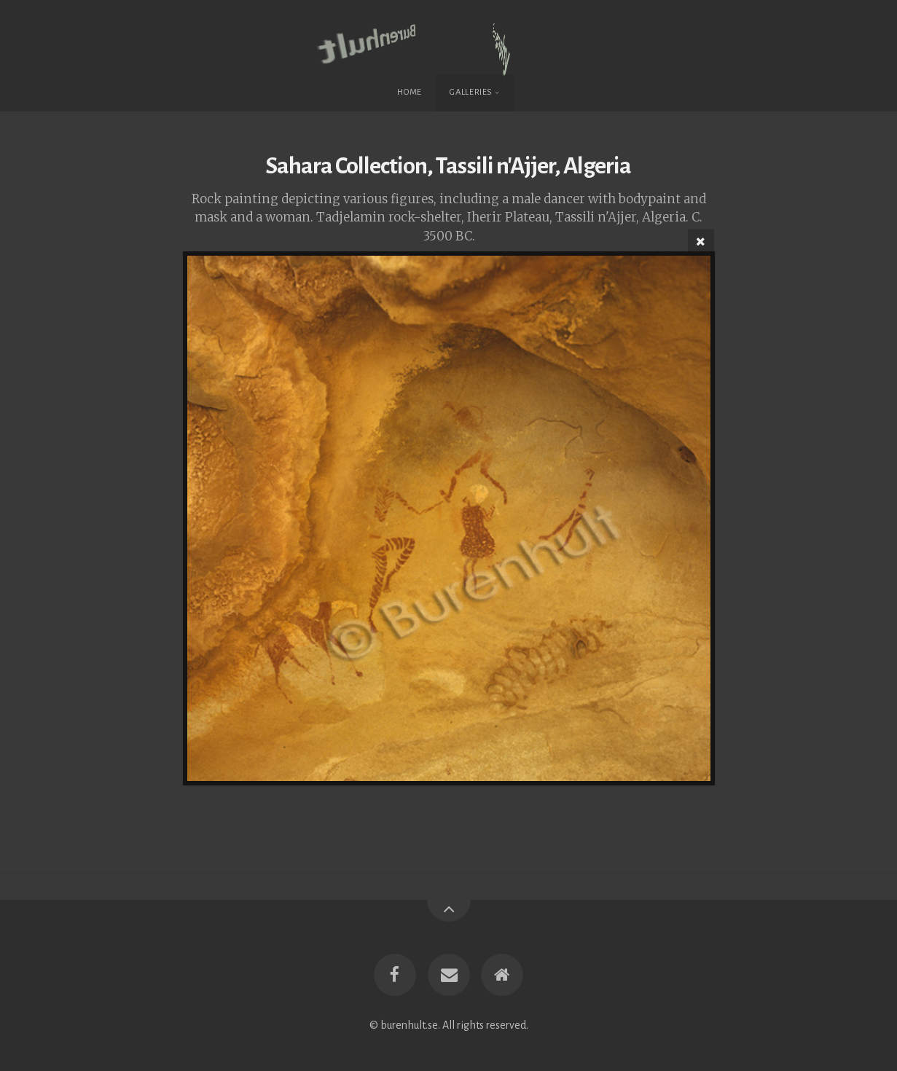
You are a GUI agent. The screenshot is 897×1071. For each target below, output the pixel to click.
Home (409, 92)
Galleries (471, 92)
